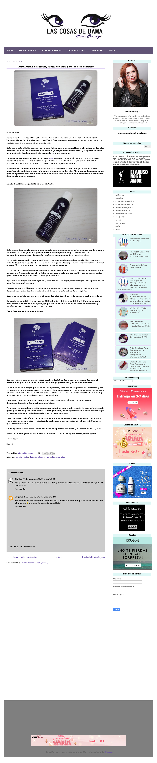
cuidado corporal (124, 207)
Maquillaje (97, 50)
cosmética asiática (125, 201)
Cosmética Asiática (51, 50)
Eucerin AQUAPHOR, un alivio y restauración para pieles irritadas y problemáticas (140, 298)
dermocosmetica (124, 213)
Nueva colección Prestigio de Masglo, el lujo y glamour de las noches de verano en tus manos (133, 283)
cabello (119, 198)
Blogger (108, 752)
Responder (20, 489)
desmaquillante (37, 457)
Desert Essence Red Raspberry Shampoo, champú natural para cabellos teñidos (139, 366)
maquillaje (120, 217)
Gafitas (18, 479)
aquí (51, 158)
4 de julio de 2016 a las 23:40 (40, 497)
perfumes (120, 223)
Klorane (56, 457)
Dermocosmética (27, 50)
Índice (112, 50)
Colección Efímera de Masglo (139, 239)
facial (48, 457)
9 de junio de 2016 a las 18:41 (39, 479)
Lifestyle (120, 195)
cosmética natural (124, 204)
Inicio (59, 557)
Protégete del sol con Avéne (138, 266)
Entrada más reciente (22, 557)
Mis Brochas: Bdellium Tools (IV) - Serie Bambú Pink (139, 323)
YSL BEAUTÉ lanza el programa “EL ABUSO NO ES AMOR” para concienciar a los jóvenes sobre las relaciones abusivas (131, 160)
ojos (63, 457)
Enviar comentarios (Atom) (34, 563)
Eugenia (19, 497)
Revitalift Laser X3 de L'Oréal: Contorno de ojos (139, 254)
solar (118, 226)
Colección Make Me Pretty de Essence (138, 310)
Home (10, 50)
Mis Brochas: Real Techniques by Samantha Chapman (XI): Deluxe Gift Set (139, 352)
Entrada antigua (93, 557)
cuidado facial (21, 457)
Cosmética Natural (77, 50)
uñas (118, 229)
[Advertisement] (123, 655)
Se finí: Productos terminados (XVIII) (139, 336)
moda (118, 220)
